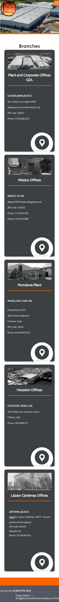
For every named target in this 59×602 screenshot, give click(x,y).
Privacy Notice (23, 595)
